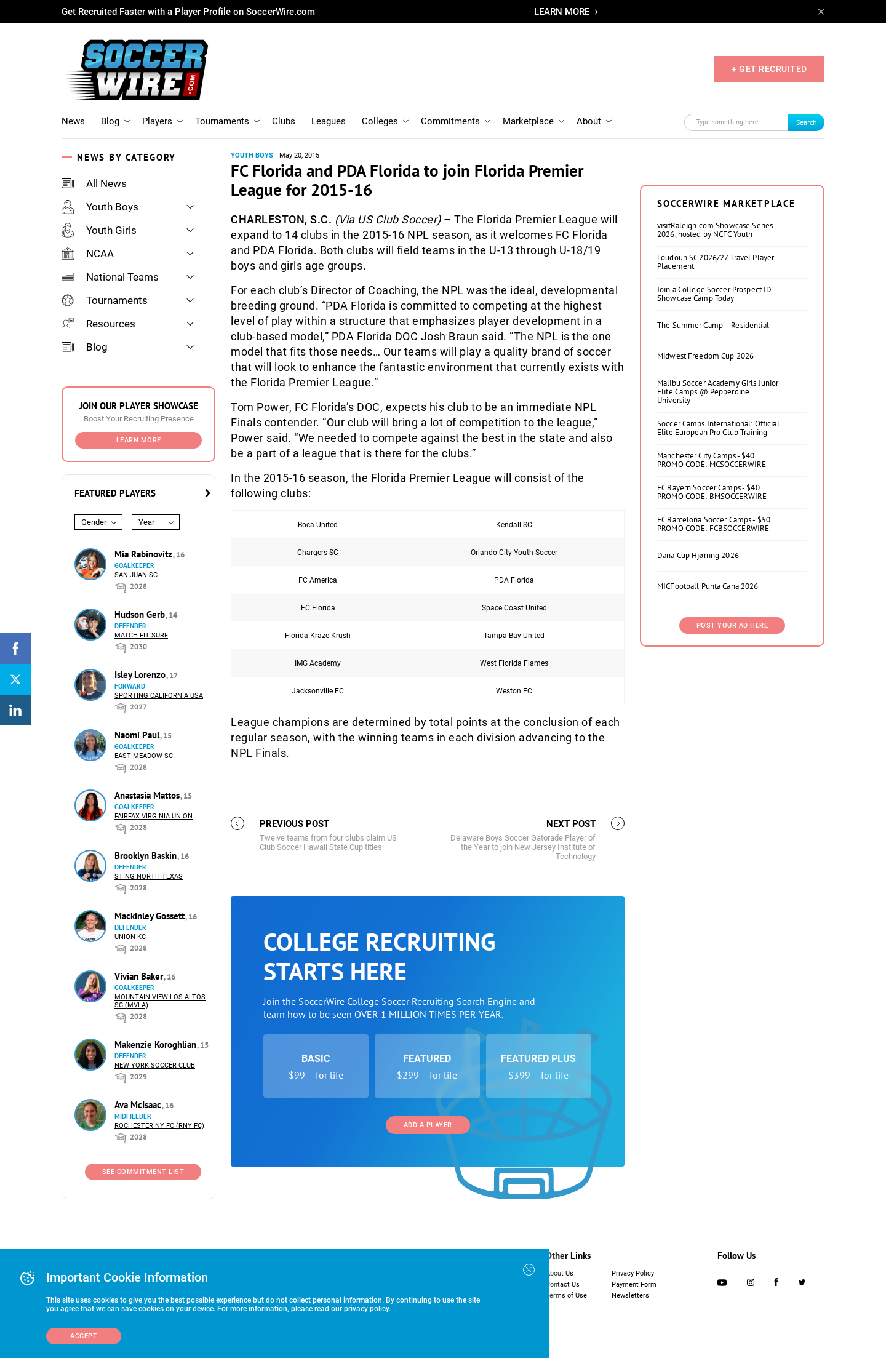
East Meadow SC (143, 756)
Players (157, 121)
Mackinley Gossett (150, 916)
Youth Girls (99, 230)
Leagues (328, 121)
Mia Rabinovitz (144, 554)
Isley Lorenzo (141, 675)
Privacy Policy (633, 1273)
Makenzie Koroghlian (156, 1044)
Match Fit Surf (141, 635)
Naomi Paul (138, 735)
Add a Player (428, 1125)
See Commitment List (143, 1172)
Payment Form (634, 1284)
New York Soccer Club (154, 1065)
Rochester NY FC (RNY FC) (159, 1126)
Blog (110, 121)
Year (146, 522)
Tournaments (222, 121)
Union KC (130, 937)
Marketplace (528, 121)
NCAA (88, 253)
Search (806, 122)
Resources (98, 324)
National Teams (110, 277)
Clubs (283, 121)
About (589, 121)
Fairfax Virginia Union (153, 816)
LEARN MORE (561, 11)
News (73, 121)
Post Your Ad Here (732, 625)
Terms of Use (566, 1296)
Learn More (138, 440)
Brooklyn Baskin (146, 855)
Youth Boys (100, 207)
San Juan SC (136, 575)
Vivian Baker (140, 976)
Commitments (450, 121)
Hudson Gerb (140, 614)
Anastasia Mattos (148, 795)
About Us (559, 1273)
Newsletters (630, 1296)
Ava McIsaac (139, 1105)
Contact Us (563, 1284)
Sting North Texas (148, 877)
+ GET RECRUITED (769, 69)
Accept (83, 1336)
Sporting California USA (158, 696)
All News (94, 183)
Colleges (380, 121)
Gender (93, 522)
